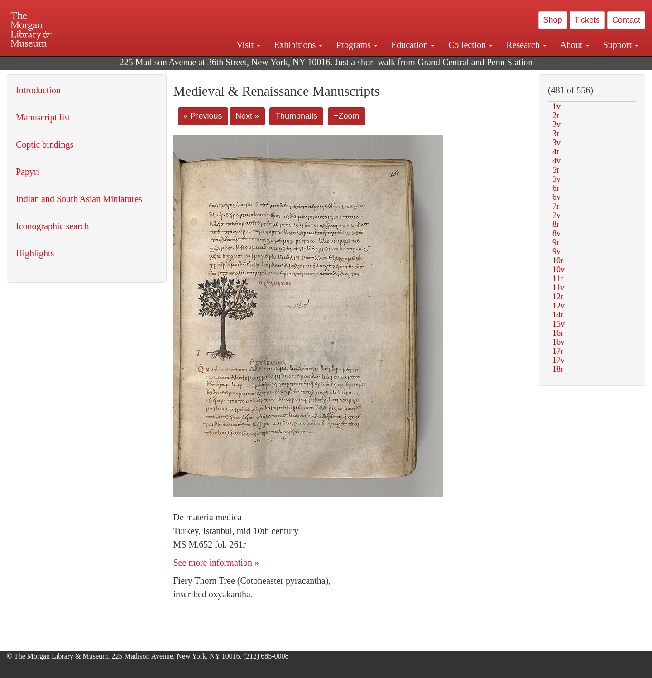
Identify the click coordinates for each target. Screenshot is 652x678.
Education (413, 45)
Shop (552, 19)
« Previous (203, 115)
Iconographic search (52, 226)
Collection (470, 45)
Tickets (587, 19)
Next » (247, 115)
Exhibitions (298, 45)
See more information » (216, 562)
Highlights (35, 253)
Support (620, 45)
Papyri (27, 172)
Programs (357, 45)
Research (526, 45)
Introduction (38, 90)
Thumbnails (296, 115)
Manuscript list (43, 117)
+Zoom (347, 115)
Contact (626, 19)
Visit (248, 45)
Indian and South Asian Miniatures (79, 199)
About (575, 45)
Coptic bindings (44, 144)
